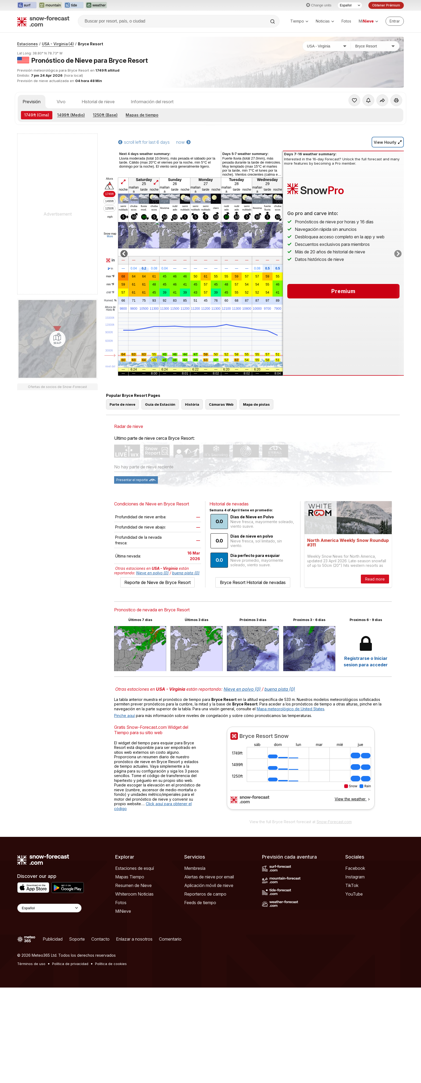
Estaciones (27, 44)
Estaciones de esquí (134, 892)
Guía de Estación (160, 428)
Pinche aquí (124, 739)
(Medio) (71, 115)
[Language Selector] (49, 932)
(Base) (105, 115)
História (192, 428)
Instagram (355, 901)
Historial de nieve (98, 101)
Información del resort (152, 101)
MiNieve (123, 935)
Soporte (77, 963)
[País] (327, 46)
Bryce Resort (90, 44)
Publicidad (53, 963)
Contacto (100, 963)
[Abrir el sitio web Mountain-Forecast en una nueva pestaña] (50, 5)
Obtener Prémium (386, 5)
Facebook (355, 892)
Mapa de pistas (256, 428)
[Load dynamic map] (57, 339)
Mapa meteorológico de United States (290, 733)
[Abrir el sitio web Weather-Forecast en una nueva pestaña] (96, 5)
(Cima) (36, 115)
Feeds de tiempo (200, 926)
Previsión (32, 101)
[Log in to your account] (395, 21)
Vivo (61, 101)
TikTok (351, 909)
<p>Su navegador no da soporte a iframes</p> (300, 795)
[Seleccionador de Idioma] (350, 5)
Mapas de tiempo (142, 115)
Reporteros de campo (205, 918)
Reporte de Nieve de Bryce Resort (157, 606)
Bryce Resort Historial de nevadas (253, 606)
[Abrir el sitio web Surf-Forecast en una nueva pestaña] (27, 5)
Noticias (325, 21)
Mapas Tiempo (129, 901)
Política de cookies (111, 988)
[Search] (273, 21)
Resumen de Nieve (133, 909)
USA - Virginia (58, 44)
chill (110, 292)
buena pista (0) (185, 597)
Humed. (110, 300)
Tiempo (299, 21)
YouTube (354, 918)
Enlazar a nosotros (134, 963)
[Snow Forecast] (43, 21)
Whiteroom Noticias (134, 918)
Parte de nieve (122, 428)
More (110, 236)
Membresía (194, 892)
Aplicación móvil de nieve (208, 909)
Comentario (170, 963)
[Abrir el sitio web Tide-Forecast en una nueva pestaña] (74, 5)
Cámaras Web (221, 428)
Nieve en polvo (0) (152, 597)
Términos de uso (31, 988)
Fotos (346, 21)
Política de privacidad (70, 988)
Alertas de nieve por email (209, 901)
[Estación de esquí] (375, 46)
